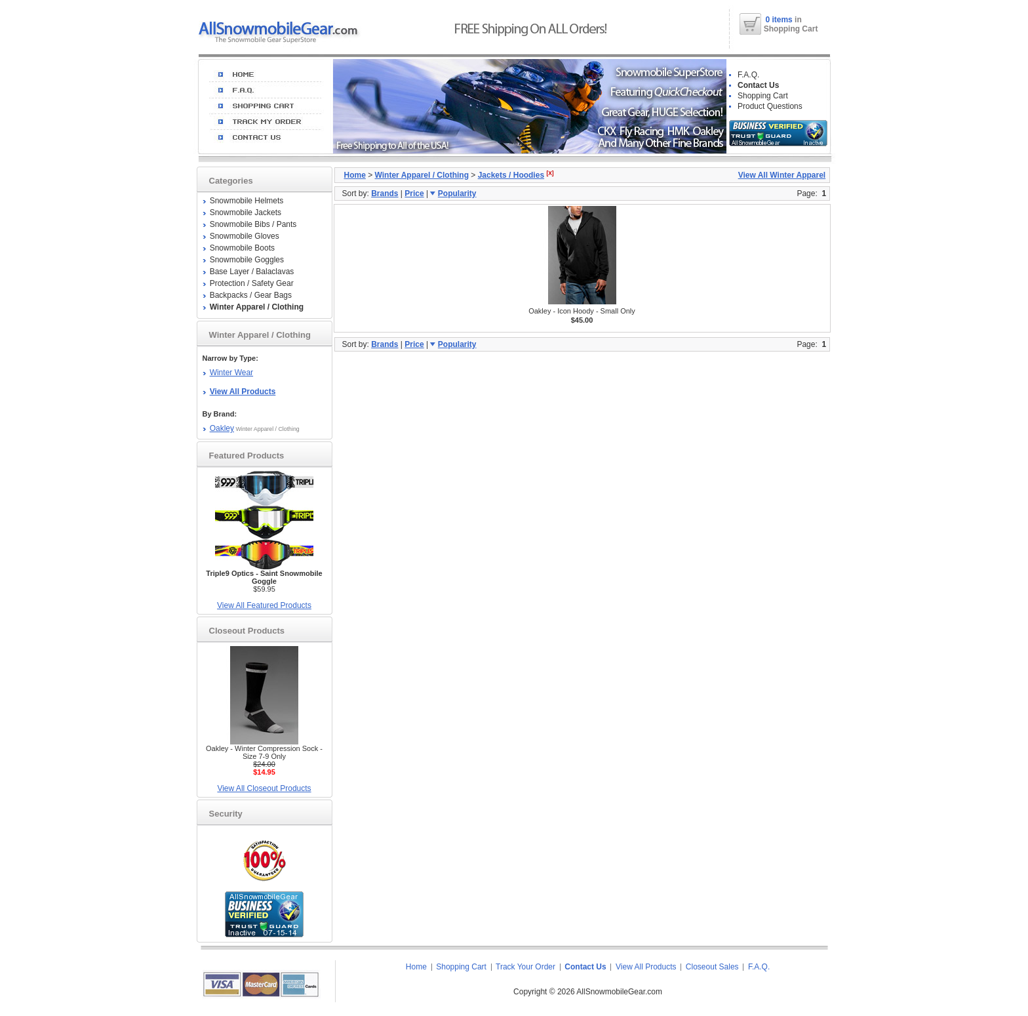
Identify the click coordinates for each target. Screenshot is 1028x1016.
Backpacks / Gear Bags (251, 295)
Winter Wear (231, 372)
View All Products (646, 966)
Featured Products (247, 455)
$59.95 (264, 581)
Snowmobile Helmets (247, 200)
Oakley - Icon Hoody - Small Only (581, 311)
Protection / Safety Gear (252, 283)
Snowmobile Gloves (244, 236)
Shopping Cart (763, 95)
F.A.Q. (748, 74)
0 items (780, 19)
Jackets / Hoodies (511, 175)
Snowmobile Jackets (245, 212)
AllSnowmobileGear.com (619, 991)
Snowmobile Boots (242, 248)
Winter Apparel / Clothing (422, 175)
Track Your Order (525, 966)
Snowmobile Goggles (247, 259)
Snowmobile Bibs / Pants (253, 224)
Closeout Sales (712, 966)
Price (414, 193)
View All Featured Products (264, 605)
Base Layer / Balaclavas (252, 271)
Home (355, 175)
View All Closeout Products (264, 788)
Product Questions (770, 106)
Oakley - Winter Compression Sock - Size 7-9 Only (264, 752)
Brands (384, 193)
